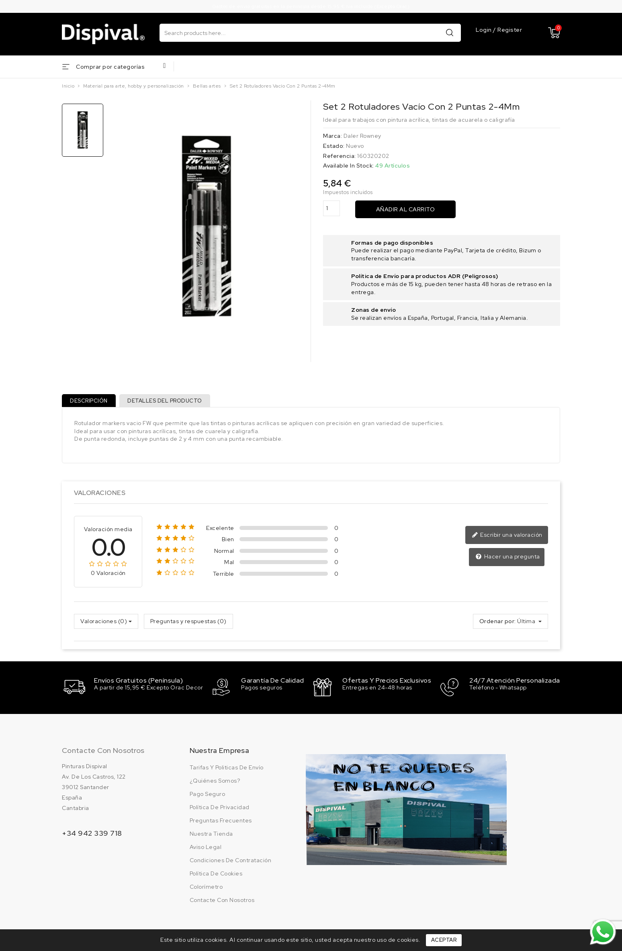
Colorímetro (206, 888)
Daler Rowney (362, 135)
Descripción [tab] (90, 402)
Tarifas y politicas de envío (227, 769)
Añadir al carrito (405, 209)
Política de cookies (216, 875)
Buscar (450, 32)
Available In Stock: (348, 165)
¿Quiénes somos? (215, 782)
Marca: (332, 135)
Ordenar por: (497, 624)
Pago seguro (207, 796)
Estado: (334, 145)
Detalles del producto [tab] (169, 402)
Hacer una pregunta (508, 560)
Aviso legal (206, 849)
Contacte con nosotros (103, 752)
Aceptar (444, 940)
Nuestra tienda (211, 835)
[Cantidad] (331, 208)
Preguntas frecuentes (221, 822)
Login (484, 30)
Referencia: (339, 156)
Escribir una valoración (508, 538)
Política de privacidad (220, 809)
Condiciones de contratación (231, 862)
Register (509, 30)
